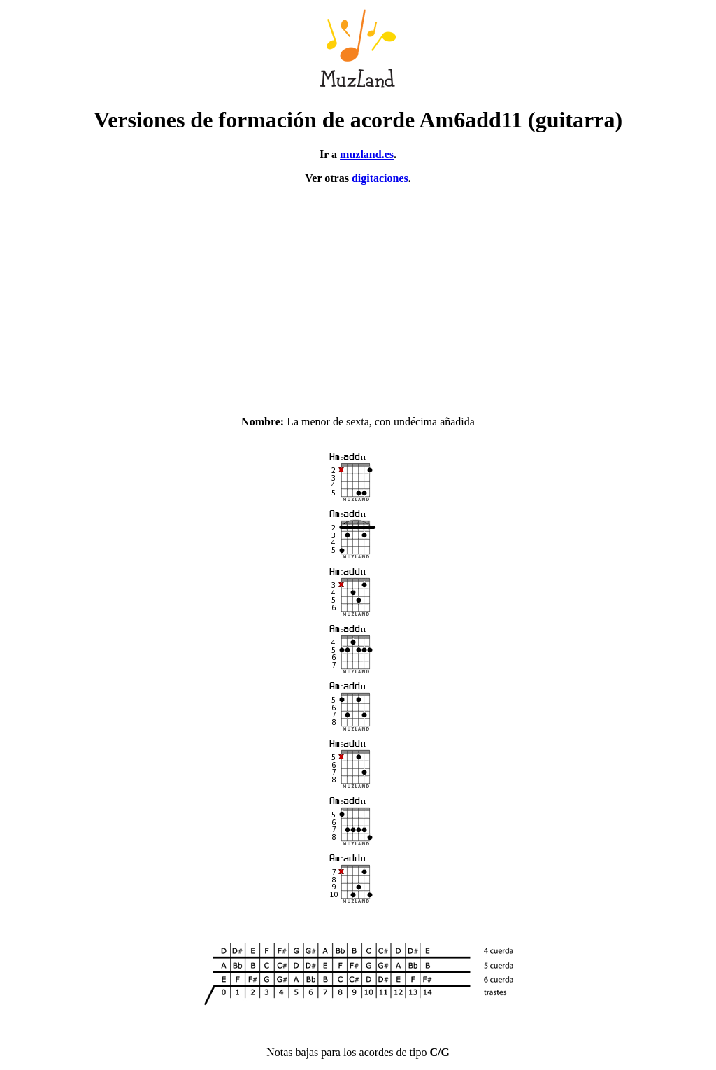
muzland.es (367, 154)
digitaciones (380, 178)
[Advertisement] (358, 294)
